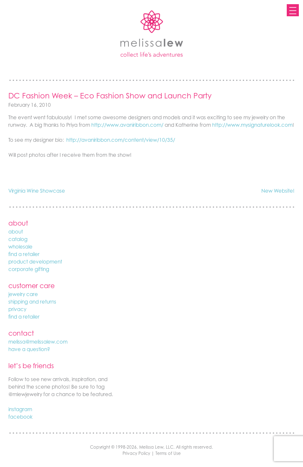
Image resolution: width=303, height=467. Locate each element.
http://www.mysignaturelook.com (252, 125)
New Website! (278, 191)
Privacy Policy (136, 453)
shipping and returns (32, 302)
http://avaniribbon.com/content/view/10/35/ (120, 140)
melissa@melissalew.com (38, 342)
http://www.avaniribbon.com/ (127, 125)
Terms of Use (168, 453)
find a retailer (24, 254)
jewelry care (23, 294)
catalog (18, 239)
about (15, 231)
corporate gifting (28, 269)
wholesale (20, 247)
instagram (20, 409)
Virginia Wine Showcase (36, 191)
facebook (20, 417)
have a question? (29, 349)
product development (35, 262)
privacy (17, 309)
